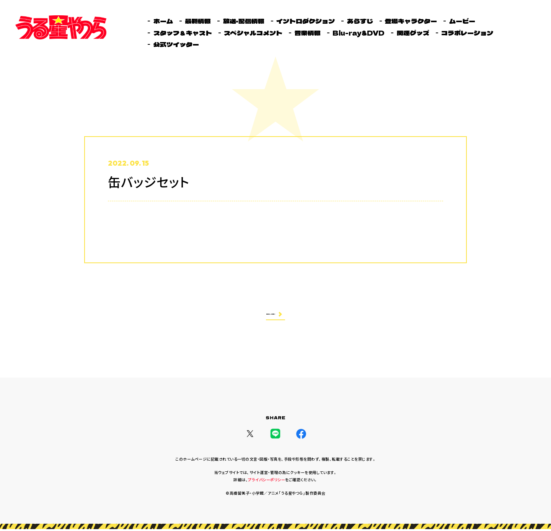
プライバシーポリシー (266, 481)
